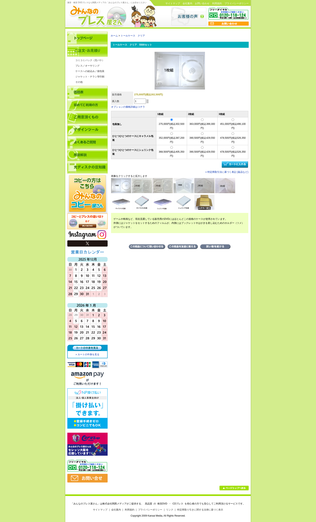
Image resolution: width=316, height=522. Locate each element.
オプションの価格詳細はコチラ (128, 106)
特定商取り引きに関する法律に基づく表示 (200, 509)
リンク (169, 509)
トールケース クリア (133, 35)
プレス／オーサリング (87, 65)
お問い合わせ (202, 3)
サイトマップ (172, 3)
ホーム (114, 35)
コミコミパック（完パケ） (89, 60)
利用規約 (217, 3)
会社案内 (187, 3)
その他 (79, 82)
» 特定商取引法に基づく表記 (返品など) (226, 172)
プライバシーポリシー (237, 3)
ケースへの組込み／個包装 (89, 71)
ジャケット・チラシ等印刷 (89, 76)
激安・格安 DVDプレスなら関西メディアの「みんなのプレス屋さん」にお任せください (107, 2)
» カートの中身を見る (87, 354)
